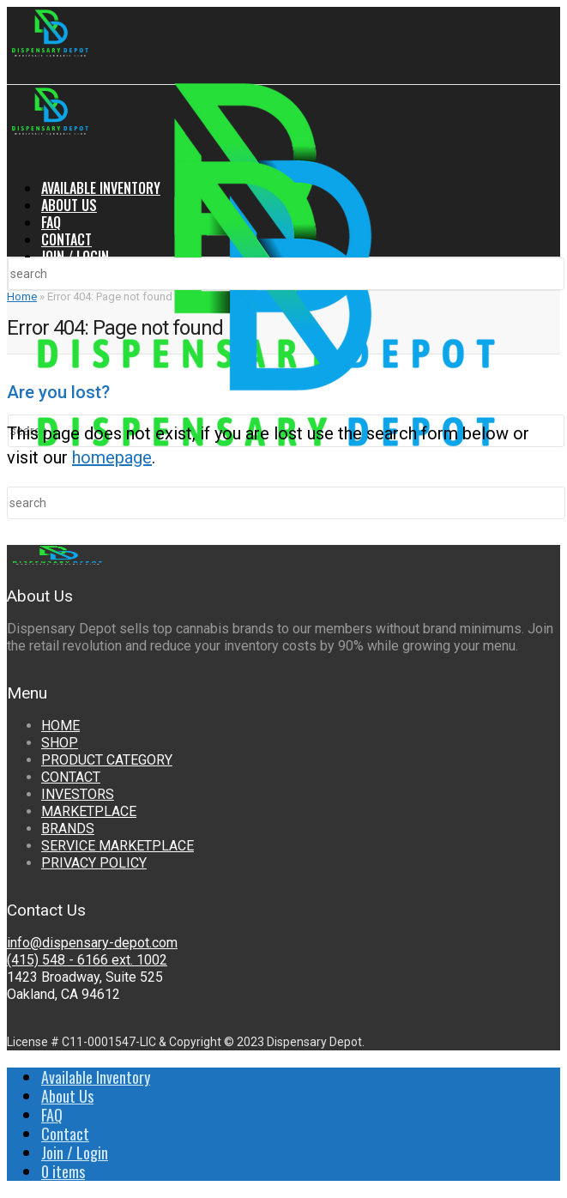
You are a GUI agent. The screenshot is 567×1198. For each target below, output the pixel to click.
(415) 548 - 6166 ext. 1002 (87, 960)
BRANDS (67, 828)
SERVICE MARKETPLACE (117, 846)
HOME (60, 725)
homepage (112, 457)
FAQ (51, 222)
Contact (66, 239)
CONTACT (70, 777)
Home (22, 296)
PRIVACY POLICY (94, 863)
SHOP (59, 743)
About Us (69, 205)
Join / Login (75, 256)
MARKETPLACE (88, 811)
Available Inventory (100, 188)
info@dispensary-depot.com (92, 943)
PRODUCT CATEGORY (106, 760)
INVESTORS (77, 794)
